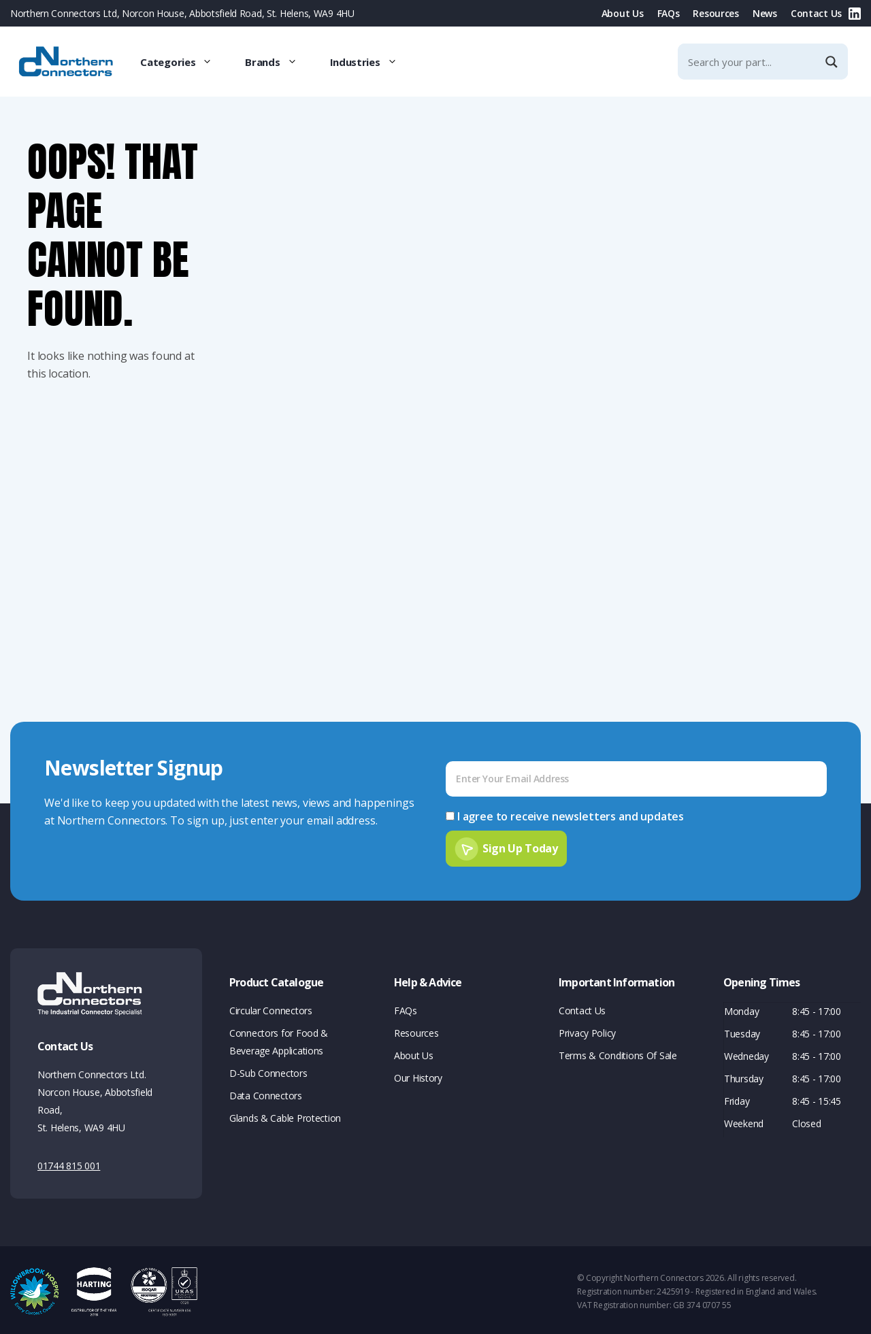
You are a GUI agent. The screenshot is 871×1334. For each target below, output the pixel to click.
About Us (623, 13)
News (765, 13)
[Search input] (751, 62)
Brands (279, 62)
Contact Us (816, 13)
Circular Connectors (270, 1007)
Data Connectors (265, 1092)
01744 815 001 (68, 1162)
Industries (372, 62)
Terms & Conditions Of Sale (618, 1052)
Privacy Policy (587, 1030)
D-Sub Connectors (268, 1070)
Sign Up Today (520, 844)
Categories (184, 62)
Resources (715, 13)
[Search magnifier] (833, 61)
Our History (418, 1075)
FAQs (668, 13)
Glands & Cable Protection (285, 1115)
